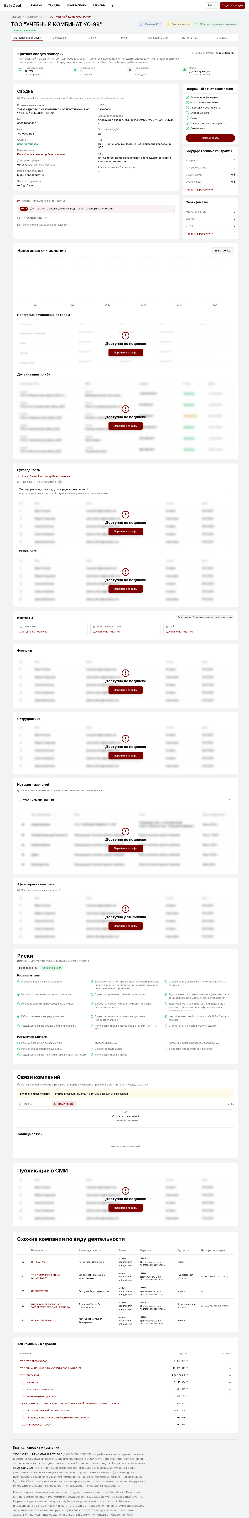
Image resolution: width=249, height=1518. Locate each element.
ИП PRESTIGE (38, 1261)
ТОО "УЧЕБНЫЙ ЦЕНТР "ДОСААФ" (38, 1396)
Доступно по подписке (33, 631)
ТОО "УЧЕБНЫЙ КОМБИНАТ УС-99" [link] (70, 16)
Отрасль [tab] (222, 37)
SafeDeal (12, 5)
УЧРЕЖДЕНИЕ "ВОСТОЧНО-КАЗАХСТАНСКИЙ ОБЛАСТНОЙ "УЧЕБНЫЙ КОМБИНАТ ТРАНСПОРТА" (72, 1403)
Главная (16, 16)
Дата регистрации (215, 1250)
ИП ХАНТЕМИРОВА (41, 1320)
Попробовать (210, 137)
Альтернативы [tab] (189, 37)
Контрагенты (77, 5)
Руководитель (90, 1250)
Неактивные (64, 1103)
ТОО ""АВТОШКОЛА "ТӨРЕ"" (35, 1424)
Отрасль (147, 1250)
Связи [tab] (92, 37)
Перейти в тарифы (125, 352)
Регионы (99, 5)
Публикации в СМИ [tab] (157, 37)
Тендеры (54, 5)
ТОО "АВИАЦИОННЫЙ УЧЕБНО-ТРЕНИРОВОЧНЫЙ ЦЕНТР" (51, 1368)
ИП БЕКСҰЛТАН (39, 1291)
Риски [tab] (124, 37)
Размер (125, 1250)
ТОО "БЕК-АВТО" (29, 1382)
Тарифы (36, 5)
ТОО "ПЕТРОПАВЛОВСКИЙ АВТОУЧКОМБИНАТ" (46, 1410)
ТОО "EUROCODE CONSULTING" (37, 1389)
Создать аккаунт (232, 5)
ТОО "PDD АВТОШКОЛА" (33, 1361)
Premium (60, 1093)
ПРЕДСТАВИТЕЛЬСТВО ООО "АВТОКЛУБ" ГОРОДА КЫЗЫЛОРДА (50, 1305)
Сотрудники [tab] (60, 37)
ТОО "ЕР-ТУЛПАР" (30, 1375)
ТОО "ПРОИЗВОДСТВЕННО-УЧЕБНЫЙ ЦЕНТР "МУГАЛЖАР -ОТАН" (55, 1417)
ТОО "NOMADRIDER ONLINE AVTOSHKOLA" (45, 1276)
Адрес (183, 1250)
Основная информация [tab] (27, 38)
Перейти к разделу (199, 189)
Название (39, 1250)
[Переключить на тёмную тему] (112, 5)
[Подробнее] (23, 1262)
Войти (211, 5)
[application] (125, 282)
